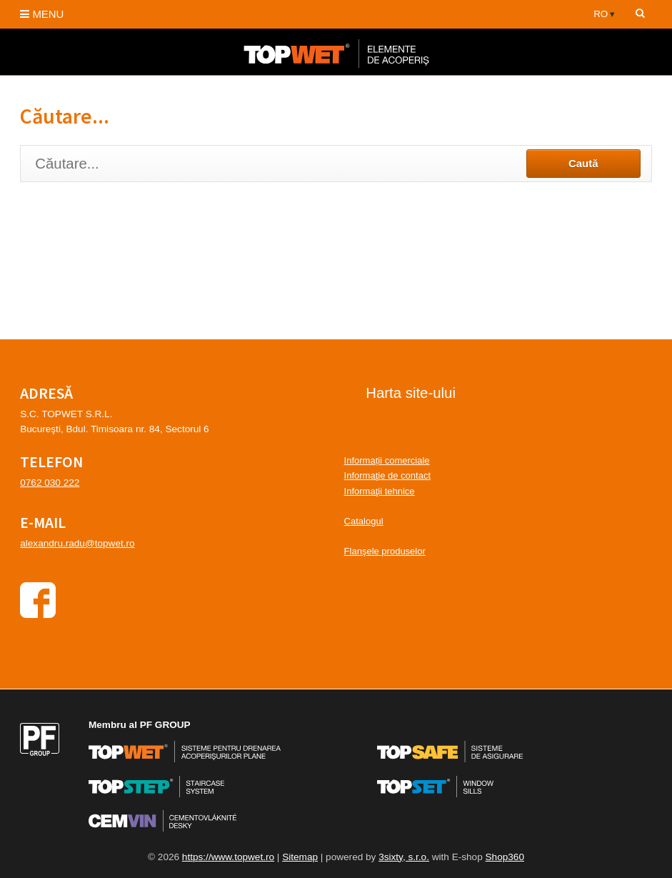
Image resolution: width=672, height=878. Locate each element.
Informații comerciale (387, 460)
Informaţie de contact (387, 475)
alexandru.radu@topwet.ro (77, 543)
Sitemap (300, 857)
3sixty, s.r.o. (403, 857)
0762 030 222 (49, 482)
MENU (42, 14)
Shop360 (505, 857)
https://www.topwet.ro (228, 857)
